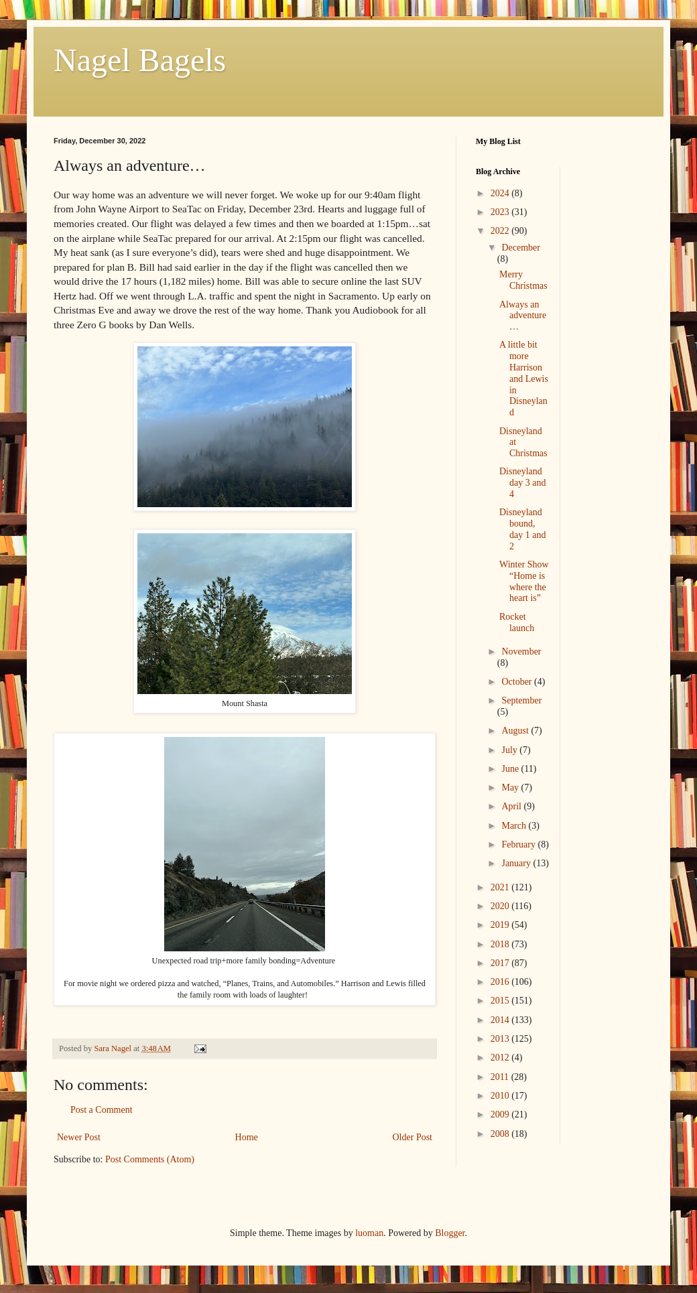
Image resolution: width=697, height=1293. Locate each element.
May (511, 787)
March (514, 826)
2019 (501, 925)
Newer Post (79, 1137)
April (512, 806)
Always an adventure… (522, 315)
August (516, 731)
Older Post (413, 1137)
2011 (501, 1077)
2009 (501, 1114)
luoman (369, 1233)
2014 (501, 1020)
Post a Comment (101, 1110)
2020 (501, 906)
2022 (501, 231)
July (510, 750)
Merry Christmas (523, 280)
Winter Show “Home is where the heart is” (524, 581)
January (517, 863)
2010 (501, 1096)
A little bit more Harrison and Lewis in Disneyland (523, 378)
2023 (501, 212)
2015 (501, 1001)
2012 (501, 1057)
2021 (501, 887)
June (511, 769)
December (520, 248)
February (519, 844)
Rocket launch (516, 622)
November (521, 651)
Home (246, 1137)
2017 (501, 963)
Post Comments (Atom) (149, 1159)
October (517, 682)
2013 (501, 1039)
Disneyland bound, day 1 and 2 (522, 529)
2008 (501, 1134)
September (521, 700)
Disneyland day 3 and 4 (522, 482)
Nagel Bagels (140, 60)
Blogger (449, 1233)
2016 (501, 982)
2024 (501, 193)
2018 (501, 944)
